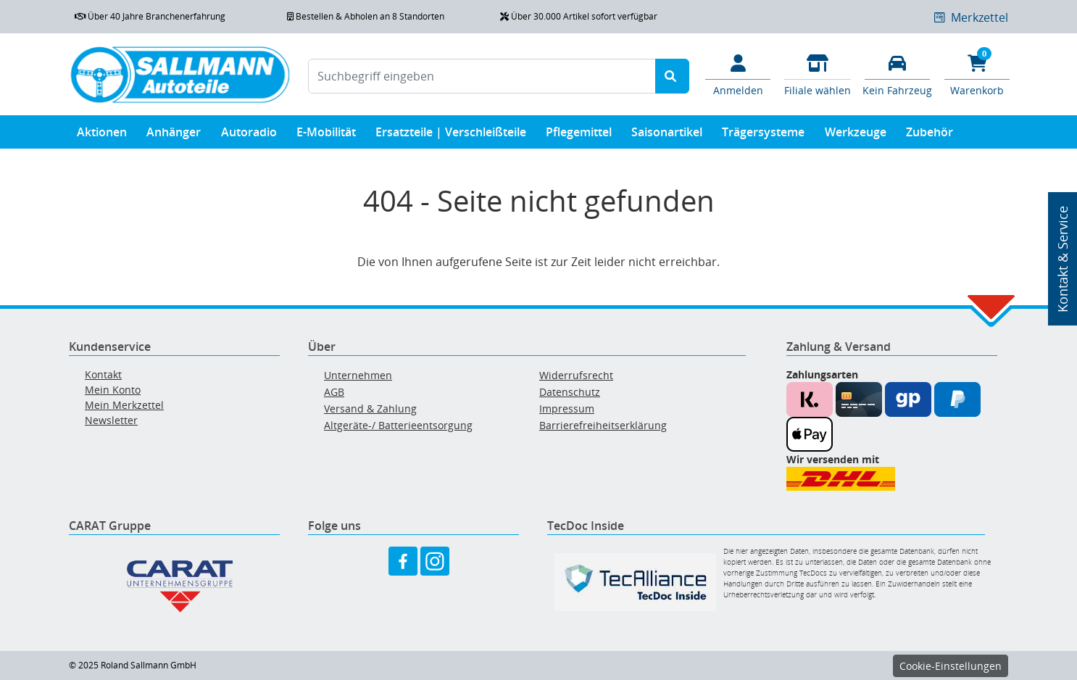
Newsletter (111, 420)
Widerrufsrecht (576, 375)
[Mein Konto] (738, 74)
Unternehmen (358, 375)
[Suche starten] (672, 76)
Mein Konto (113, 390)
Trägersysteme (763, 135)
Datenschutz (569, 392)
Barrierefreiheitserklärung (603, 425)
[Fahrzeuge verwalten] (897, 74)
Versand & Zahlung (370, 408)
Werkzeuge (855, 135)
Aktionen (102, 135)
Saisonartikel (666, 135)
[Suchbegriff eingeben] (482, 76)
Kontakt (103, 374)
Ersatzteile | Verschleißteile (450, 135)
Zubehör (929, 135)
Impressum (566, 408)
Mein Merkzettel (124, 405)
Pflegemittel (579, 135)
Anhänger (173, 135)
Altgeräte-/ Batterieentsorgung (398, 425)
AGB (334, 392)
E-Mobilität (326, 135)
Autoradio (249, 135)
